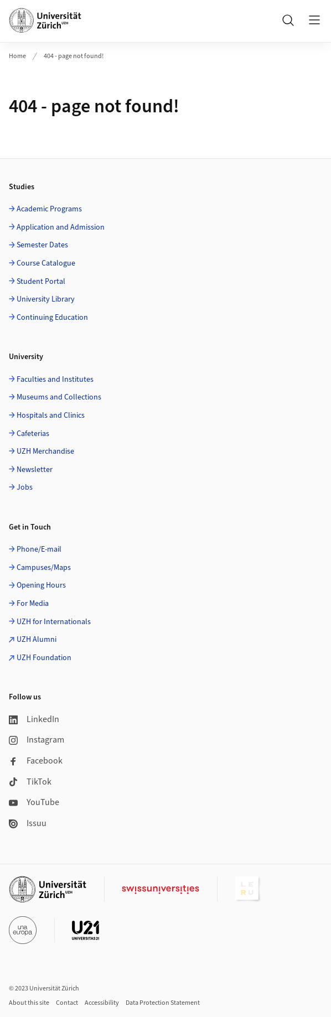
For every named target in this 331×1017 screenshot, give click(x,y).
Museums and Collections (59, 397)
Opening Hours (41, 585)
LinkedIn (34, 719)
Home (17, 56)
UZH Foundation (44, 657)
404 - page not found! (74, 56)
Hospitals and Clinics (51, 415)
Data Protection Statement (163, 1003)
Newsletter (35, 469)
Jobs (25, 487)
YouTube (34, 802)
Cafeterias (33, 433)
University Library (46, 299)
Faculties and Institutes (55, 379)
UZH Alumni (36, 639)
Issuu (27, 823)
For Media (33, 603)
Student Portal (41, 281)
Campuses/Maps (44, 567)
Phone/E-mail (39, 549)
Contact (67, 1003)
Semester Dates (42, 245)
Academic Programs (49, 209)
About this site (29, 1003)
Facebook (36, 761)
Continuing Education (52, 317)
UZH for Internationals (54, 621)
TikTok (30, 782)
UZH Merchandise (45, 451)
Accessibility (102, 1003)
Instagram (36, 740)
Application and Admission (61, 227)
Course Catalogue (46, 263)
